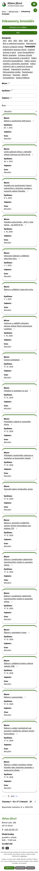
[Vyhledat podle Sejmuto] (19, 103)
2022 (10, 41)
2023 (15, 41)
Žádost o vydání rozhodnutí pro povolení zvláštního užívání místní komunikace (19, 731)
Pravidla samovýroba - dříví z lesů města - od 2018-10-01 (18, 223)
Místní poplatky (10, 55)
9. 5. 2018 (8, 198)
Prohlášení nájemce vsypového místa (17, 423)
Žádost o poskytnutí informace (19, 121)
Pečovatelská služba (12, 72)
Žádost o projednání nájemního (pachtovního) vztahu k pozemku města (18, 599)
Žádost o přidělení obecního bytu (18, 290)
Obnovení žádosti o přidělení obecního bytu (16, 257)
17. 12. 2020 (8, 367)
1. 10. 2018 (8, 232)
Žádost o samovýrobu (15, 697)
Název (5, 83)
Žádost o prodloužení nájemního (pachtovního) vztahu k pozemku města (18, 562)
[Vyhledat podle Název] (19, 87)
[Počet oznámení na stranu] (32, 801)
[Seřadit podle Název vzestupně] (10, 82)
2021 (5, 41)
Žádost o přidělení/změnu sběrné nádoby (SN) (18, 664)
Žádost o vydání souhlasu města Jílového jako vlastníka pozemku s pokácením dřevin (19, 767)
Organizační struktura (20, 69)
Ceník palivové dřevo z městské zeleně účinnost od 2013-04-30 (19, 153)
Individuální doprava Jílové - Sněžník (19, 50)
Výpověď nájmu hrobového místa (18, 490)
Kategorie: (6, 38)
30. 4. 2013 (8, 161)
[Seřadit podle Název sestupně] (10, 83)
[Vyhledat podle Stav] (19, 111)
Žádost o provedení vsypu (17, 632)
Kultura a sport (9, 52)
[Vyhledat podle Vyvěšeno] (19, 95)
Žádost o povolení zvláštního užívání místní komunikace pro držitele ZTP (17, 526)
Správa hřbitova (23, 78)
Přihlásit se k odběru (22, 27)
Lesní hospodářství (25, 52)
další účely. (24, 856)
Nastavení (30, 868)
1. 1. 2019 (7, 265)
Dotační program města (13, 47)
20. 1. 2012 (8, 128)
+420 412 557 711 (11, 830)
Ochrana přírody (25, 55)
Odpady (6, 69)
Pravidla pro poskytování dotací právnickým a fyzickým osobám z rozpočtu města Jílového (18, 188)
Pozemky (16, 75)
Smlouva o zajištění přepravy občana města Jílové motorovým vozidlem (18, 326)
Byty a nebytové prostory (14, 43)
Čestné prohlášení (14, 360)
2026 (31, 41)
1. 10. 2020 (8, 336)
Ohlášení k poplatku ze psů (18, 391)
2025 (26, 41)
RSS (26, 33)
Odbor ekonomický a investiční (16, 58)
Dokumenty (31, 43)
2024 (21, 41)
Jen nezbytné (20, 868)
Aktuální (7, 139)
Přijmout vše (9, 868)
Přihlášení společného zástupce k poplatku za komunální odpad (19, 456)
